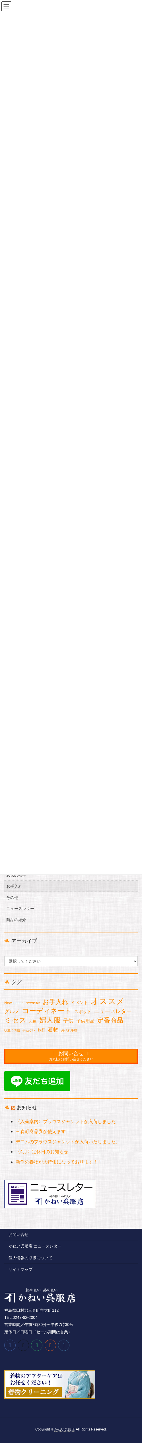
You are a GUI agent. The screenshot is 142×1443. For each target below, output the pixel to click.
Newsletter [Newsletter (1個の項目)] (33, 1003)
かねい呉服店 (64, 1429)
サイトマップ (20, 1269)
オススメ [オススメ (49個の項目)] (107, 1001)
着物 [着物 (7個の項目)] (53, 1029)
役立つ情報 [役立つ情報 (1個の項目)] (12, 1030)
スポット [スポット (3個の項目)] (82, 1011)
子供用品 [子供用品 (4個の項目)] (85, 1021)
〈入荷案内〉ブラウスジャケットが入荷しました (66, 1121)
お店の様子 (16, 875)
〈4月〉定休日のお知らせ (42, 1151)
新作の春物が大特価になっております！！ (59, 1161)
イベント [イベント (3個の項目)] (79, 1002)
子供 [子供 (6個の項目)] (68, 1021)
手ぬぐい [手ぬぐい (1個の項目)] (28, 1030)
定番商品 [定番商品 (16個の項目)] (110, 1020)
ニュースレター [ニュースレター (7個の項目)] (113, 1011)
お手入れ (14, 886)
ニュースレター (20, 908)
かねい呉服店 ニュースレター (35, 1246)
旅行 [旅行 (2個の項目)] (41, 1030)
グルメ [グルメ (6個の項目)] (12, 1011)
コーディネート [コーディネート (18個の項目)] (46, 1011)
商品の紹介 (16, 919)
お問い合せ (18, 1234)
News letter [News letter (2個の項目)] (13, 1003)
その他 (12, 897)
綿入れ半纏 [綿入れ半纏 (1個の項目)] (69, 1030)
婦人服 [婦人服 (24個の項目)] (50, 1020)
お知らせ (27, 1107)
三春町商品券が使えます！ (43, 1131)
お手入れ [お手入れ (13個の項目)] (55, 1001)
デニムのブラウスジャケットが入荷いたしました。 (68, 1141)
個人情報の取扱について (30, 1257)
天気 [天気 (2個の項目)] (32, 1021)
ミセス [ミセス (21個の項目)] (15, 1020)
